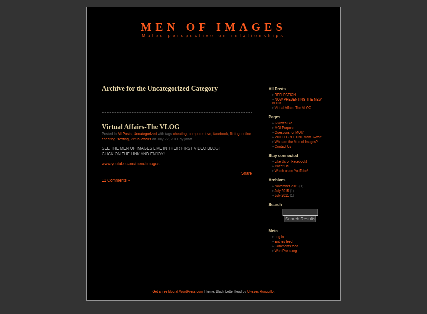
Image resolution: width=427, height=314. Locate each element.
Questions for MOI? (289, 132)
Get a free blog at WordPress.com (177, 291)
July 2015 (282, 191)
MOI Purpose (284, 128)
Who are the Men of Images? (296, 142)
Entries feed (283, 241)
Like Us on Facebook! (291, 161)
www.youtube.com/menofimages (130, 163)
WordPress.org (286, 251)
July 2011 (282, 195)
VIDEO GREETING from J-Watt (298, 137)
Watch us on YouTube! (291, 171)
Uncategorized (145, 134)
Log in (279, 237)
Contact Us (283, 146)
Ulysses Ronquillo (260, 291)
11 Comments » (116, 180)
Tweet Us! (282, 166)
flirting (235, 134)
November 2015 (286, 186)
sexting (123, 139)
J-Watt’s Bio (283, 123)
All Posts (124, 134)
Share (246, 173)
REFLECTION (285, 95)
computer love (200, 134)
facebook (220, 134)
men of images (213, 27)
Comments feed (286, 246)
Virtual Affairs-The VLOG (140, 126)
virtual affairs (141, 139)
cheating (180, 134)
